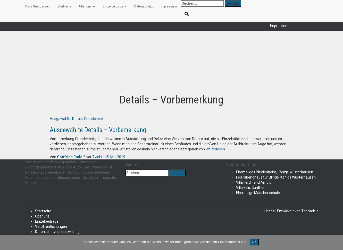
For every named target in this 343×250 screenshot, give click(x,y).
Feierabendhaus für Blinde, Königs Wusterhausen (276, 177)
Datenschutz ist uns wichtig (57, 232)
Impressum (279, 26)
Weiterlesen (215, 149)
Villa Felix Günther (250, 188)
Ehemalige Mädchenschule (258, 193)
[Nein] (336, 242)
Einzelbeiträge (115, 6)
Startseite (64, 6)
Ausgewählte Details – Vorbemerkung (98, 130)
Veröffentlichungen (51, 226)
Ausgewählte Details (66, 119)
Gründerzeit (93, 119)
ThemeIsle (310, 211)
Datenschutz (143, 6)
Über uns (87, 6)
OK (254, 242)
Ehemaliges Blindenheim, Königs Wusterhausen (274, 172)
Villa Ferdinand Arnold (253, 182)
